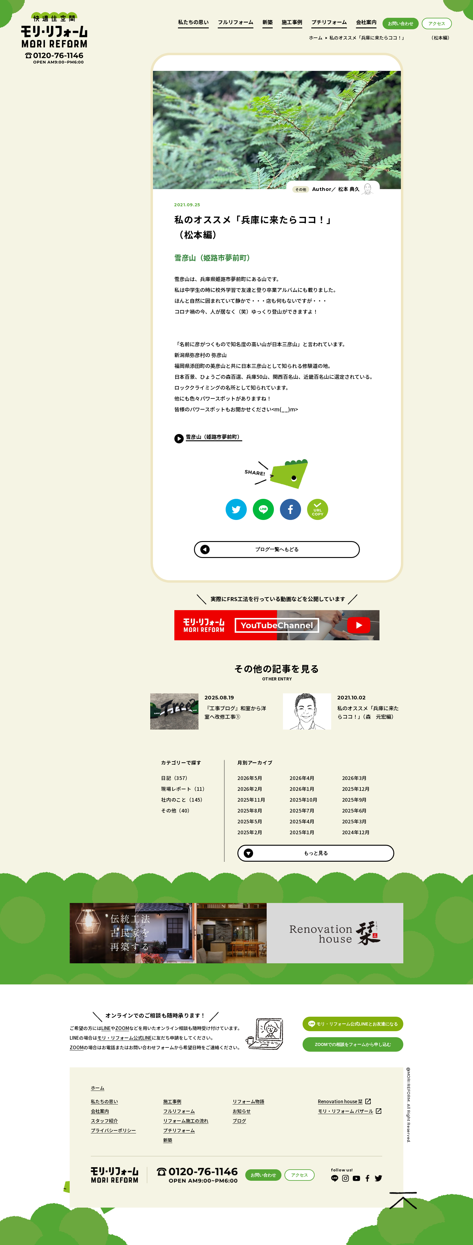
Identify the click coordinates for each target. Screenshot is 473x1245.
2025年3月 (354, 821)
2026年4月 (302, 777)
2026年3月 (354, 777)
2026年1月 (302, 788)
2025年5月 (249, 821)
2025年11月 (251, 799)
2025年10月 (303, 799)
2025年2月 (249, 832)
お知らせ (242, 1111)
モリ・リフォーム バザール (345, 1111)
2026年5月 (249, 777)
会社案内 (366, 22)
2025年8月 (249, 810)
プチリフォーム (329, 22)
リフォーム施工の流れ (185, 1120)
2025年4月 (302, 821)
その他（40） (176, 810)
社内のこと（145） (183, 799)
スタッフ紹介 (104, 1120)
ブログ (239, 1120)
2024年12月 (356, 832)
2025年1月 (302, 832)
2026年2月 (249, 788)
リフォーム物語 (248, 1101)
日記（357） (175, 777)
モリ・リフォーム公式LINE (124, 1037)
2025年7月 (302, 810)
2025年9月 (354, 799)
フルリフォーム (235, 22)
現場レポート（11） (184, 788)
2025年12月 (356, 788)
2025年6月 (354, 810)
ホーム (315, 37)
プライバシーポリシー (113, 1130)
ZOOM (122, 1028)
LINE (106, 1028)
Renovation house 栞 (340, 1101)
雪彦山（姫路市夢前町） (214, 436)
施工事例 (292, 22)
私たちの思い (193, 22)
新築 (267, 22)
